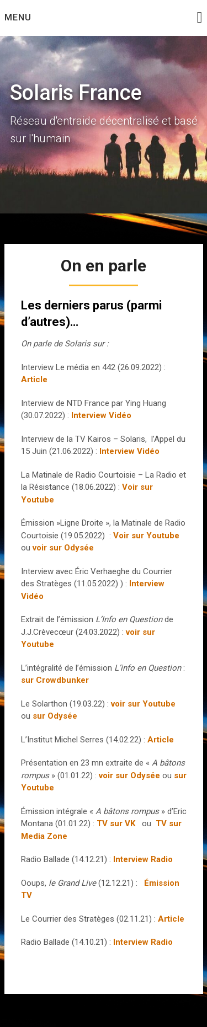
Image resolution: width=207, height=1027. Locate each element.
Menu (17, 17)
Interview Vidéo (101, 415)
